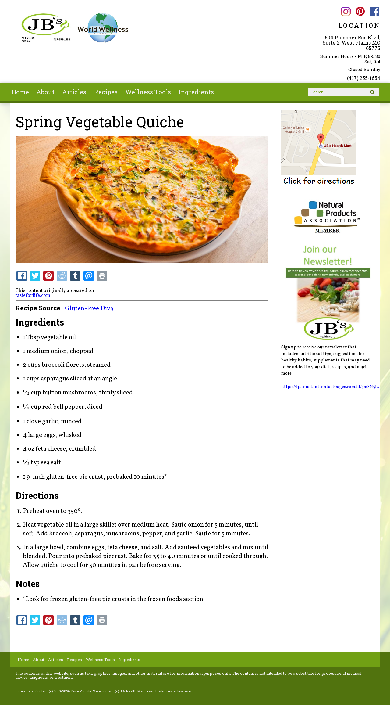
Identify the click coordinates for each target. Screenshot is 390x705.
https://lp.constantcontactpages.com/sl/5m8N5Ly (330, 387)
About (45, 92)
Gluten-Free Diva (89, 308)
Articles (74, 92)
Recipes (106, 92)
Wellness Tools (148, 92)
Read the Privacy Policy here (169, 691)
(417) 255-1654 (363, 78)
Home (20, 92)
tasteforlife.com (33, 295)
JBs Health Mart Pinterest (360, 11)
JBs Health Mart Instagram (345, 11)
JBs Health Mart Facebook (375, 11)
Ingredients (196, 92)
